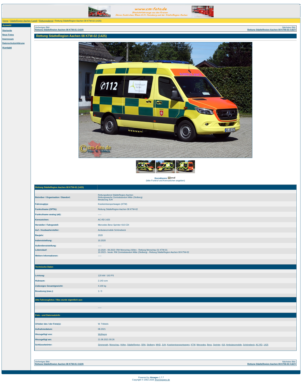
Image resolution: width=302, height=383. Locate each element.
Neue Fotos (8, 35)
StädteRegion (133, 345)
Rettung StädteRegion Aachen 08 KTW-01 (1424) (59, 30)
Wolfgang (102, 334)
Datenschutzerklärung (13, 43)
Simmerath (103, 345)
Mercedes (201, 345)
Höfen (123, 345)
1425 (266, 345)
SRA (143, 345)
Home (5, 21)
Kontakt (7, 47)
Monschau (114, 345)
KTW (193, 345)
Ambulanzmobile (234, 345)
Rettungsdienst (46, 21)
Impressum (8, 39)
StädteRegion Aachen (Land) (23, 21)
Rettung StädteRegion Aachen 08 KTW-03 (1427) (271, 30)
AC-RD (259, 345)
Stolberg (151, 345)
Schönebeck (249, 345)
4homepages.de (162, 380)
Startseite (7, 30)
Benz (209, 345)
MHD (158, 345)
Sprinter (216, 345)
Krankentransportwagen (178, 345)
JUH (164, 345)
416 (223, 345)
